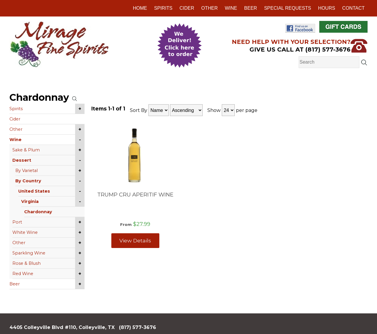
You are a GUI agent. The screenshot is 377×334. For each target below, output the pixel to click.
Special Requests (287, 8)
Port (17, 222)
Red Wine (22, 273)
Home (140, 8)
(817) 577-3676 (137, 327)
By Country (28, 180)
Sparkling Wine (28, 253)
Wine (231, 8)
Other (209, 8)
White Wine (25, 232)
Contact (353, 8)
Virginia (30, 201)
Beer (250, 8)
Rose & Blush (26, 263)
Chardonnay (38, 211)
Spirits (163, 8)
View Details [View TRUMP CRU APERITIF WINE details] (135, 240)
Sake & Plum (26, 150)
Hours (326, 8)
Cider (186, 8)
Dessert (21, 160)
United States (34, 191)
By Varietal (26, 170)
